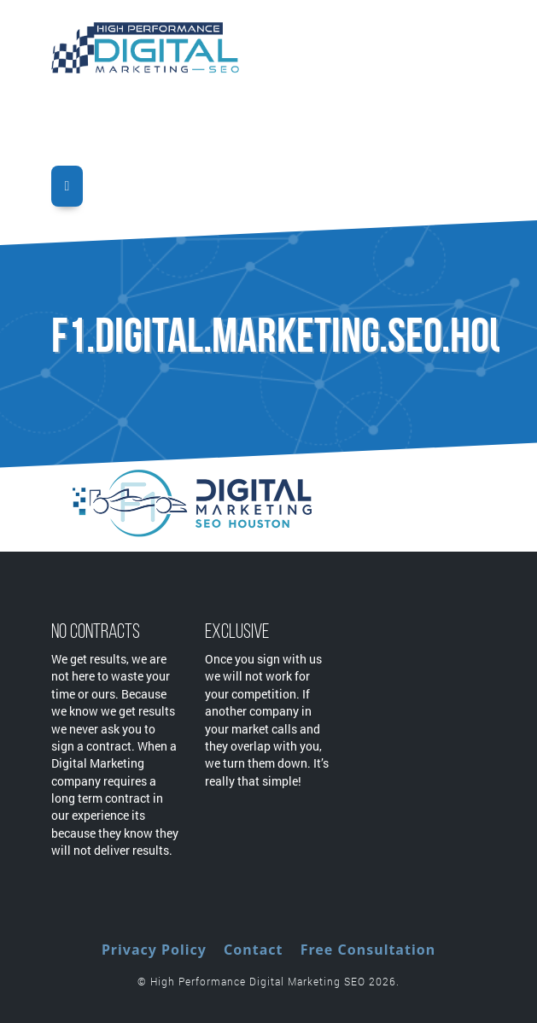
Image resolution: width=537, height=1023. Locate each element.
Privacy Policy (154, 949)
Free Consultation (368, 949)
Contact (253, 949)
